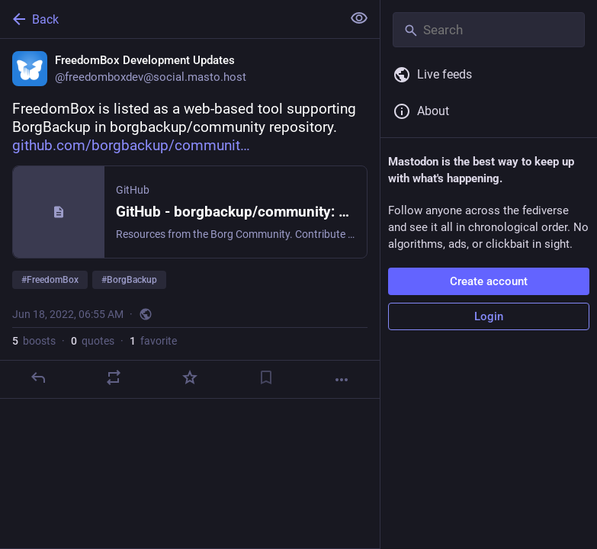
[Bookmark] (266, 377)
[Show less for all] (359, 18)
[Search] (489, 29)
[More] (341, 380)
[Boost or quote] (113, 377)
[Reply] (38, 377)
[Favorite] (190, 377)
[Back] (169, 19)
